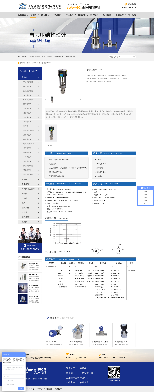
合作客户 (70, 382)
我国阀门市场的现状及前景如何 (38, 296)
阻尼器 (24, 212)
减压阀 (44, 15)
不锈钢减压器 (34, 57)
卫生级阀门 (56, 15)
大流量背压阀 (28, 166)
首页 (28, 63)
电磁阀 (24, 222)
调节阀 (24, 194)
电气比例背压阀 (28, 144)
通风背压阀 (27, 170)
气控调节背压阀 (28, 130)
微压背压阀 (27, 86)
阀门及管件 (26, 217)
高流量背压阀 (28, 174)
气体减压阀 (59, 57)
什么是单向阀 (33, 274)
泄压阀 (25, 126)
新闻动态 (120, 15)
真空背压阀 (27, 113)
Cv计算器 (107, 15)
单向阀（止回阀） (29, 189)
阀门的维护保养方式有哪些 (37, 285)
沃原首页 (22, 15)
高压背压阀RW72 (52, 342)
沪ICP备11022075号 (26, 389)
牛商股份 (49, 389)
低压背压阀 (27, 95)
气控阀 (24, 198)
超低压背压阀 (28, 91)
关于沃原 (132, 15)
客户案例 (94, 15)
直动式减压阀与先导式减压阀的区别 (40, 264)
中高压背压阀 (28, 100)
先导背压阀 (27, 135)
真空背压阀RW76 (121, 342)
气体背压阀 (27, 117)
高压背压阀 (27, 104)
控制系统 (25, 208)
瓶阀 (43, 57)
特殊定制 (82, 15)
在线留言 (84, 382)
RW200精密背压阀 (75, 342)
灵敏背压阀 (27, 108)
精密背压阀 (27, 152)
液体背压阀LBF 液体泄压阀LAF (103, 342)
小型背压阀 (27, 157)
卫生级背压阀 (72, 378)
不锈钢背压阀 (70, 57)
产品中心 (69, 15)
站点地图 (70, 387)
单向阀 (50, 57)
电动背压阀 (27, 139)
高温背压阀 (27, 122)
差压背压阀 (27, 148)
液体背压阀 (27, 161)
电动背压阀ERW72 (44, 63)
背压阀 (33, 15)
